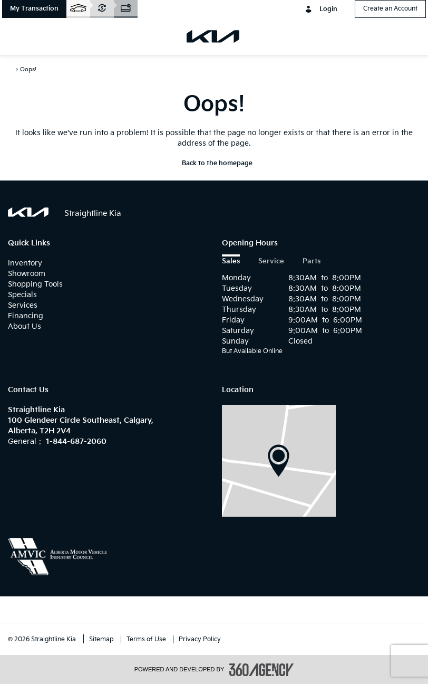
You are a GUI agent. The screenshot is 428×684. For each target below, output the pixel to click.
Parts (311, 261)
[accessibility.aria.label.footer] (261, 669)
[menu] (21, 36)
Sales (231, 261)
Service (271, 261)
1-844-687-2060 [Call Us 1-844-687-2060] (76, 441)
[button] (34, 9)
